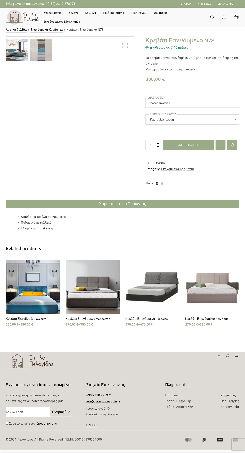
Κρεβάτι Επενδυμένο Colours (26, 322)
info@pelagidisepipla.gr (103, 405)
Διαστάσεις (156, 97)
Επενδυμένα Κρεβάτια (46, 29)
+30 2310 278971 (99, 399)
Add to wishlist (220, 145)
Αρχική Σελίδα (16, 29)
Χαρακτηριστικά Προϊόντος (122, 207)
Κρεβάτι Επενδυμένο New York (206, 322)
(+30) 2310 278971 (61, 4)
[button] (92, 429)
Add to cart (186, 145)
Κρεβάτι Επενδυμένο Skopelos (146, 322)
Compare (232, 145)
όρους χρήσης (47, 427)
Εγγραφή (61, 415)
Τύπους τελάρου (162, 114)
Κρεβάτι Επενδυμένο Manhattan (88, 322)
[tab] (122, 207)
